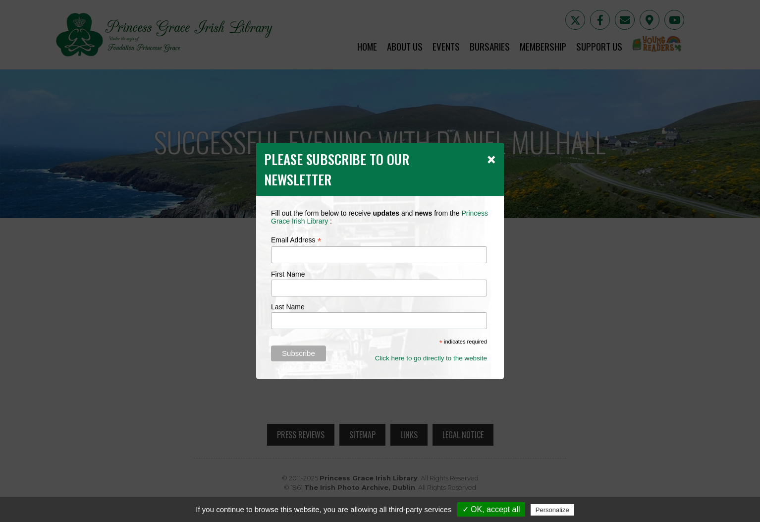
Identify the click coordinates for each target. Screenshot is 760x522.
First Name (288, 274)
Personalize (552, 510)
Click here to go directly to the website (431, 358)
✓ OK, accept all (491, 509)
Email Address (296, 240)
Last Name (288, 307)
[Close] (491, 159)
